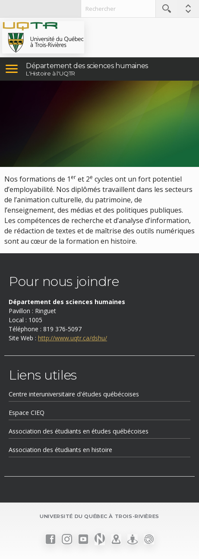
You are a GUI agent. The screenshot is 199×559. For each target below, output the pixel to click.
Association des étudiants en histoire (60, 450)
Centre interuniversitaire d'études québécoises (74, 394)
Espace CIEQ (26, 412)
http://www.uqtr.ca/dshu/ (72, 338)
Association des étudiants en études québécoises (78, 431)
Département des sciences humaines (87, 66)
